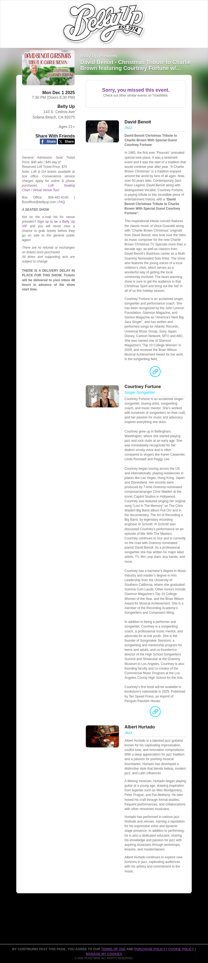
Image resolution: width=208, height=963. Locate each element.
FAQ (61, 202)
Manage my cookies (104, 954)
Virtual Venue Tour (45, 190)
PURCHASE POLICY (150, 949)
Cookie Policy (181, 949)
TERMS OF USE (113, 949)
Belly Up (66, 106)
